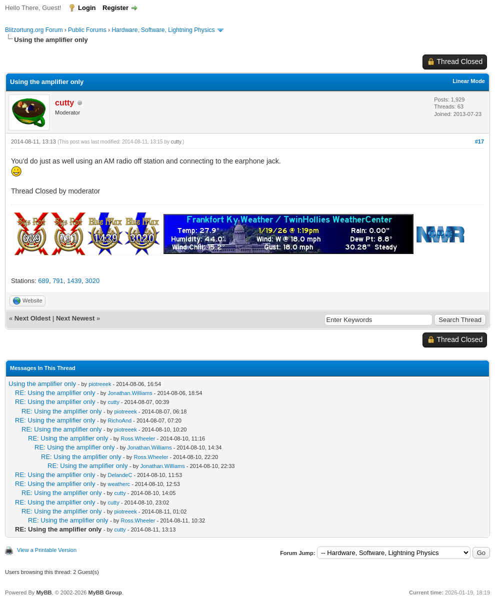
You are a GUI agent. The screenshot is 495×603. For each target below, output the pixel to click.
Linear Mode (468, 81)
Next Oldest (32, 318)
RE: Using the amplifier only (55, 392)
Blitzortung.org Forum (33, 30)
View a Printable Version (46, 550)
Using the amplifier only (42, 384)
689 (43, 280)
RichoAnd (120, 421)
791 (58, 280)
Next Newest (75, 318)
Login (87, 8)
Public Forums (87, 30)
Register (115, 8)
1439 (74, 280)
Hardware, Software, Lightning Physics (163, 30)
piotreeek (99, 384)
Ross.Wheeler (137, 439)
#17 (479, 141)
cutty (176, 141)
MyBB (44, 593)
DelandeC (120, 475)
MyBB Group (105, 593)
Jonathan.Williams (130, 393)
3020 (92, 280)
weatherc (119, 484)
